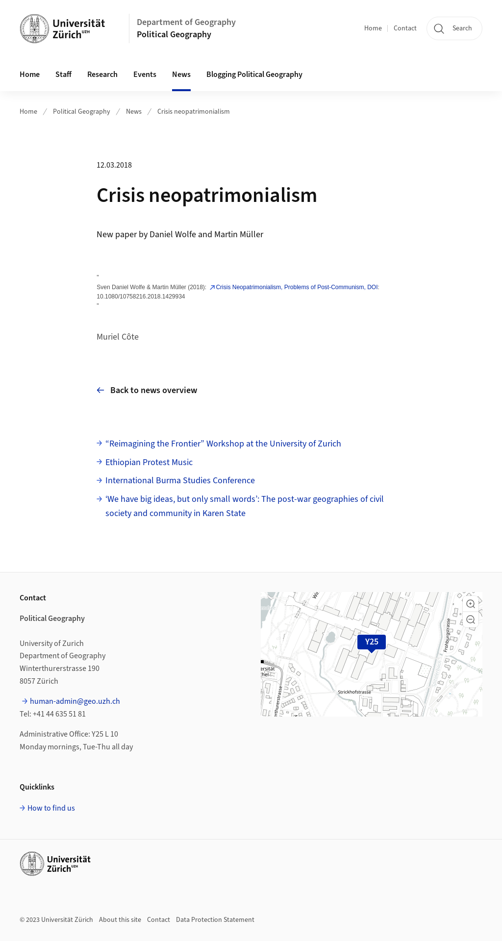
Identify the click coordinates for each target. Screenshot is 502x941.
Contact (405, 28)
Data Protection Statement (215, 920)
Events (144, 74)
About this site (120, 920)
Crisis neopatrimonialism (193, 112)
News (181, 74)
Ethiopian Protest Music (149, 462)
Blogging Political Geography (254, 74)
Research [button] (102, 74)
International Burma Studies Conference (180, 480)
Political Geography (174, 34)
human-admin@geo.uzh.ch (75, 701)
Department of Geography (186, 22)
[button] (470, 604)
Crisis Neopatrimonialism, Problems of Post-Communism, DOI (296, 287)
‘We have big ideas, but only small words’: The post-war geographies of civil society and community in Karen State (244, 506)
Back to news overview (147, 390)
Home (373, 28)
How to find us (51, 808)
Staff (63, 74)
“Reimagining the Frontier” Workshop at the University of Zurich (223, 444)
